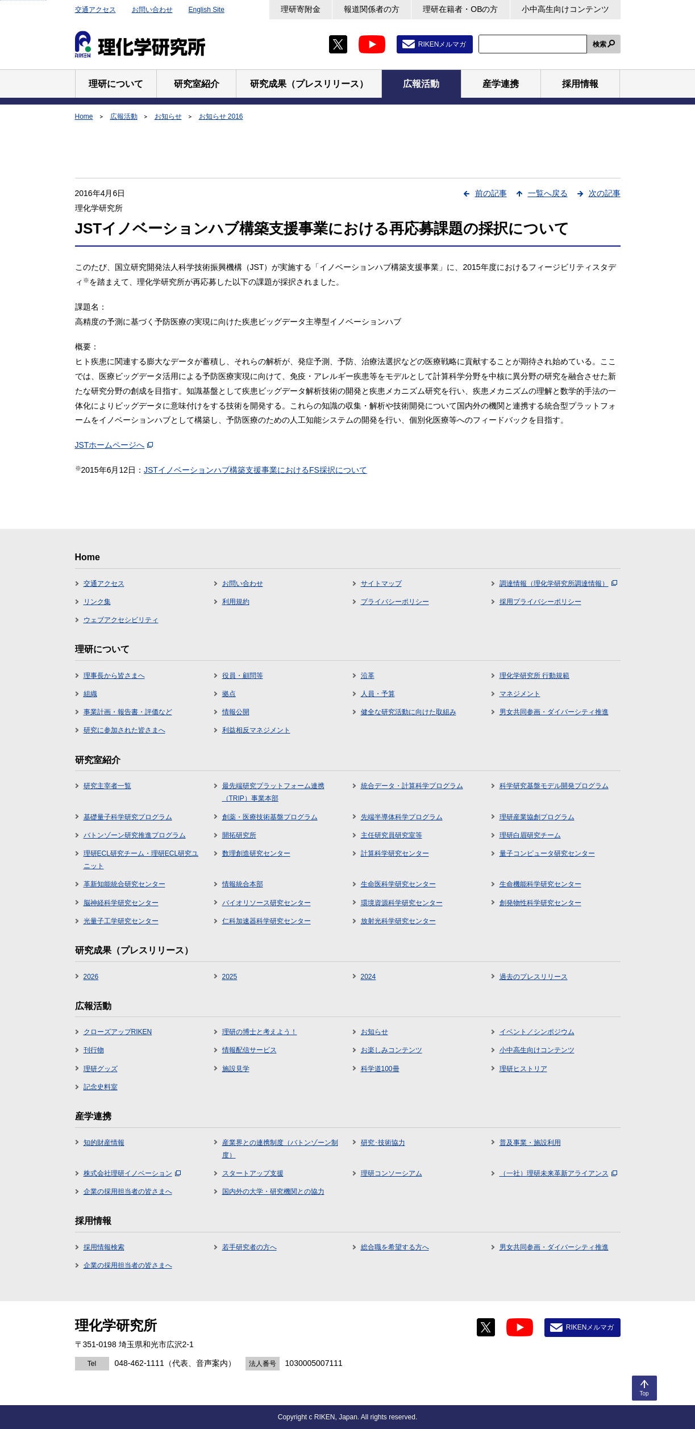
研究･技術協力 (383, 1143)
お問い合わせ (152, 10)
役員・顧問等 (242, 676)
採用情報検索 (104, 1247)
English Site (206, 10)
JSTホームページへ (114, 444)
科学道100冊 (380, 1069)
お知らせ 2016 (221, 116)
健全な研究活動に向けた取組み (408, 712)
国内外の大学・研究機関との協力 (273, 1191)
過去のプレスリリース (534, 977)
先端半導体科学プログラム (402, 817)
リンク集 (97, 602)
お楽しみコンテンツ (391, 1050)
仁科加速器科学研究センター (266, 921)
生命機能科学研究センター (540, 884)
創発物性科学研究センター (540, 903)
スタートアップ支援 (253, 1173)
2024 (368, 977)
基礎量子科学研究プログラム (128, 817)
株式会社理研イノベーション (132, 1173)
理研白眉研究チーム (530, 835)
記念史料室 (101, 1087)
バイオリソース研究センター (266, 903)
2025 (230, 977)
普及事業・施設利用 (530, 1143)
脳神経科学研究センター (121, 903)
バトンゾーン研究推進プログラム (135, 835)
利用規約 (235, 602)
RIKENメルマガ (442, 44)
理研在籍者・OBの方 (460, 9)
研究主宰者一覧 (107, 786)
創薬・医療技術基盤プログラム (270, 817)
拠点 (229, 694)
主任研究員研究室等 (391, 835)
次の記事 (605, 193)
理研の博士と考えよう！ (259, 1032)
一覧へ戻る (548, 193)
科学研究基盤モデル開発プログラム (554, 786)
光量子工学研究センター (121, 921)
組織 (90, 694)
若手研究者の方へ (249, 1247)
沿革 (367, 676)
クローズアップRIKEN (118, 1032)
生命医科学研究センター (398, 884)
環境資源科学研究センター (402, 903)
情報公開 (235, 712)
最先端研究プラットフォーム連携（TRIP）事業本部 (273, 792)
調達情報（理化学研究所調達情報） (558, 584)
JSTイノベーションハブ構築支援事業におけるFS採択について (255, 469)
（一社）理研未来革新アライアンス (558, 1173)
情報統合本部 (242, 884)
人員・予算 (378, 694)
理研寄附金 (301, 9)
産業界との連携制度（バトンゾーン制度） (280, 1149)
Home (84, 116)
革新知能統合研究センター (124, 884)
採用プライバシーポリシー (540, 602)
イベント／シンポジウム (537, 1032)
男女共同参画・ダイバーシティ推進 (554, 712)
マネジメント (520, 694)
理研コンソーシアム (391, 1173)
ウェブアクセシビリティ (121, 620)
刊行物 (94, 1050)
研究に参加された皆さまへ (124, 730)
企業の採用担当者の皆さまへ (128, 1191)
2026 (91, 977)
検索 (599, 44)
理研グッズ (101, 1069)
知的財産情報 (104, 1143)
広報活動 (124, 116)
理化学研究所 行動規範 (534, 676)
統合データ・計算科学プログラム (412, 786)
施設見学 (235, 1069)
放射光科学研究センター (398, 921)
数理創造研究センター (256, 853)
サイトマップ (381, 584)
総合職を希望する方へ (395, 1247)
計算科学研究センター (395, 853)
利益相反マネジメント (256, 730)
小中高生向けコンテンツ (565, 9)
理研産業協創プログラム (537, 817)
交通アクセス (95, 10)
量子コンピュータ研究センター (547, 853)
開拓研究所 (239, 835)
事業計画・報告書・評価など (128, 712)
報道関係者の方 (371, 9)
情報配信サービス (249, 1050)
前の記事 (491, 193)
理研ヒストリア (523, 1069)
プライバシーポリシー (395, 602)
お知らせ (168, 116)
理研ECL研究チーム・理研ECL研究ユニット (141, 859)
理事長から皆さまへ (114, 676)
